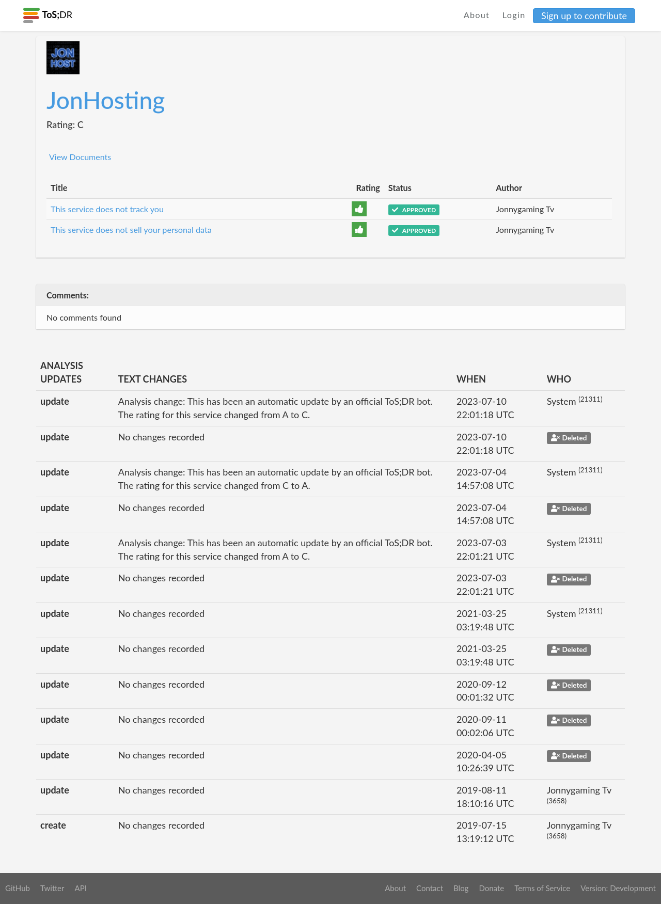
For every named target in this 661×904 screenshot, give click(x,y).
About (477, 15)
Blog (460, 888)
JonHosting (105, 100)
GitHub (17, 888)
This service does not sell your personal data (131, 229)
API (80, 888)
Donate (491, 888)
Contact (429, 888)
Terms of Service (542, 888)
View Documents (80, 157)
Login (514, 15)
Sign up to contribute (584, 15)
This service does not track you (107, 209)
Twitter (52, 888)
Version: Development (618, 888)
